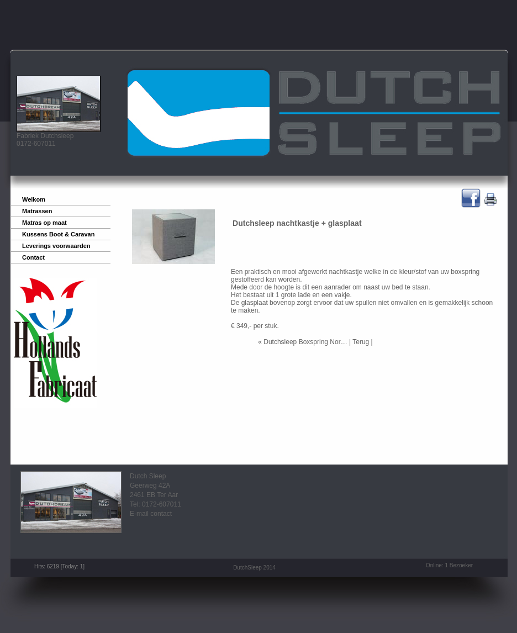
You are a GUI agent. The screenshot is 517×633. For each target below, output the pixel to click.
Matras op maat (44, 222)
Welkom (33, 199)
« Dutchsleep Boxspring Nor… (302, 342)
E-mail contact (151, 514)
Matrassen (37, 211)
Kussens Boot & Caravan (58, 234)
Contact (33, 257)
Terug (360, 342)
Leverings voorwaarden (56, 245)
